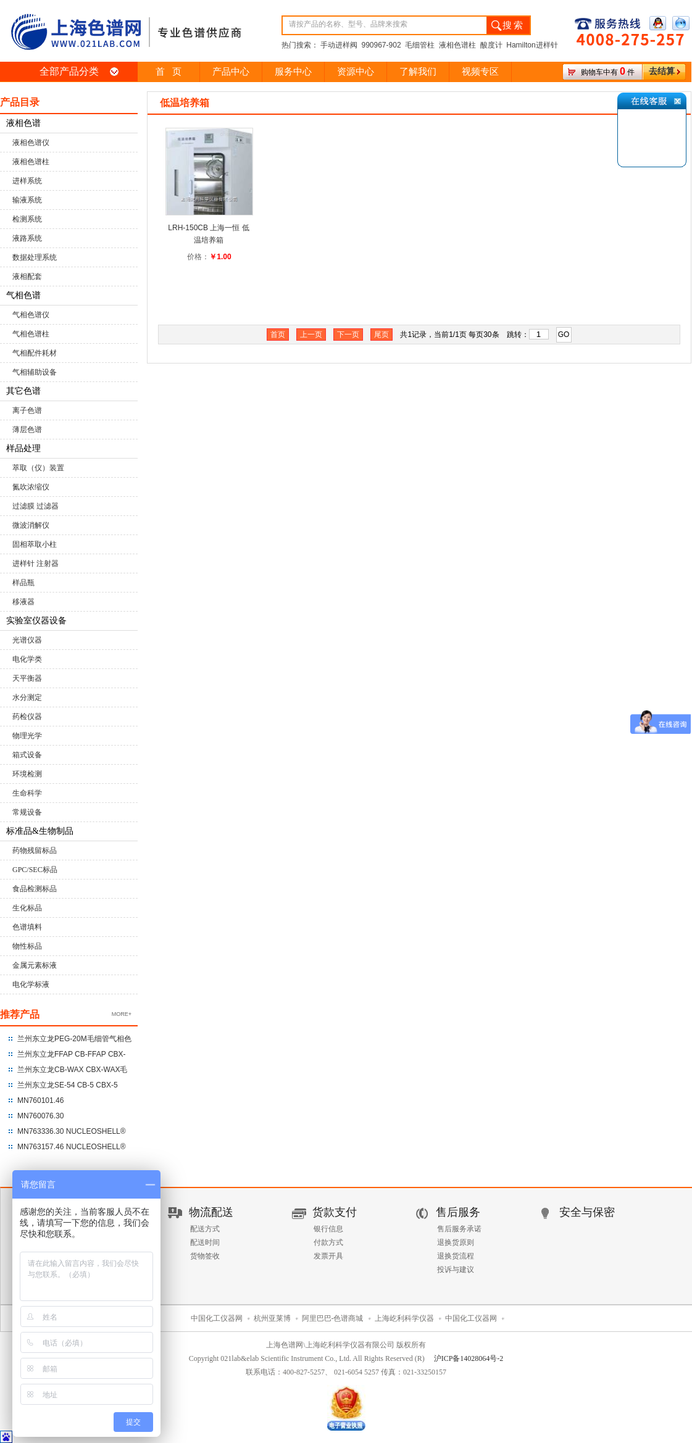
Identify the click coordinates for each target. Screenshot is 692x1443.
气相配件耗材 (34, 353)
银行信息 (328, 1229)
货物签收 (205, 1256)
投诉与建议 (455, 1269)
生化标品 (27, 908)
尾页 (381, 334)
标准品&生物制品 (39, 831)
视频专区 (480, 72)
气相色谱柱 (30, 334)
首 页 (168, 72)
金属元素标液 (34, 965)
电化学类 (27, 659)
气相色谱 (23, 295)
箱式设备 (27, 755)
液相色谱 (23, 123)
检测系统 (27, 219)
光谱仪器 (27, 640)
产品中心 (230, 72)
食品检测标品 (34, 888)
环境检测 (27, 774)
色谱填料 (27, 927)
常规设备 (27, 812)
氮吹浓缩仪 (30, 487)
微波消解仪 (30, 525)
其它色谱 (23, 391)
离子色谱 (27, 410)
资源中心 (355, 72)
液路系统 (27, 238)
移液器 (23, 601)
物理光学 (27, 735)
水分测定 (27, 697)
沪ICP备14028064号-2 (469, 1358)
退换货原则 (455, 1242)
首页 (277, 334)
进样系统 (27, 181)
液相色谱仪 (30, 142)
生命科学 (27, 793)
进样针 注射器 (35, 563)
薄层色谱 (27, 429)
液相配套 (27, 276)
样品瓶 (23, 582)
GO (564, 334)
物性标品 (27, 946)
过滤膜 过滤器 (35, 506)
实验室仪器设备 (36, 620)
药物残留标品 (34, 850)
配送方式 (205, 1229)
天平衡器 (27, 678)
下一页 (348, 334)
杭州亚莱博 (272, 1318)
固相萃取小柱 (34, 544)
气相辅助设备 (34, 372)
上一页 (311, 334)
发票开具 (328, 1256)
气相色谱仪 (30, 314)
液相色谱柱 (30, 161)
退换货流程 (455, 1256)
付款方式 (328, 1242)
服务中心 (293, 72)
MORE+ (121, 1014)
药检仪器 (27, 716)
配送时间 (205, 1242)
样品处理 (23, 448)
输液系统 (27, 200)
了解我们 (417, 72)
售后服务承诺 (459, 1229)
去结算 (662, 71)
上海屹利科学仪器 (404, 1318)
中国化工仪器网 (217, 1318)
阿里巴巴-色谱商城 (333, 1318)
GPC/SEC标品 (34, 869)
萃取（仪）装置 (38, 468)
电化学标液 (30, 984)
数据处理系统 (34, 257)
